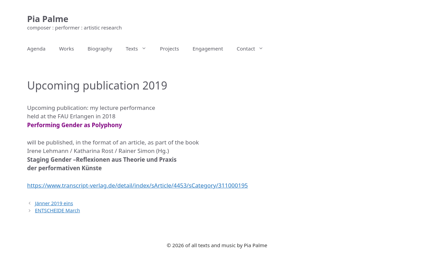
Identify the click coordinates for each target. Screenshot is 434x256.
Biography (99, 48)
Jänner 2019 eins (54, 203)
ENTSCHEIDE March (57, 210)
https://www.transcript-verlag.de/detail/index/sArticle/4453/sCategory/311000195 (137, 185)
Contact (253, 48)
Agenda (36, 48)
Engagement (208, 48)
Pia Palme (47, 18)
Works (66, 48)
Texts (139, 48)
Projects (169, 48)
